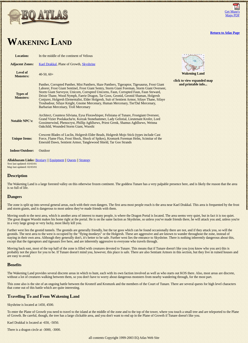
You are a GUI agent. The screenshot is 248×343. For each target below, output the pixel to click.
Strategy (84, 160)
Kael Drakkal (48, 64)
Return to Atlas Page (225, 32)
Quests (71, 160)
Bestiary (40, 160)
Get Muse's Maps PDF (232, 12)
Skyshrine (88, 64)
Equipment (57, 160)
